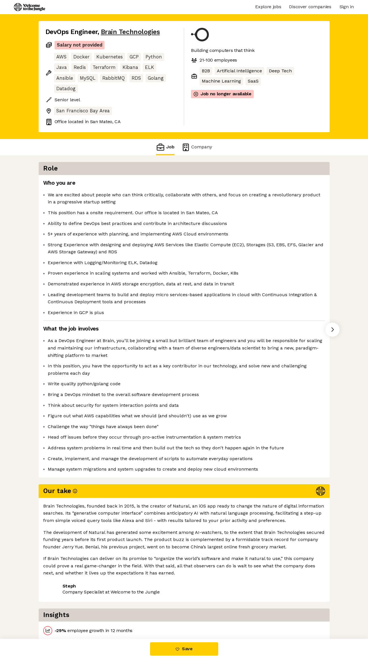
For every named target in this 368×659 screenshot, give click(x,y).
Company (196, 147)
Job (165, 147)
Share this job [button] (61, 615)
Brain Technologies (130, 32)
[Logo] (29, 7)
